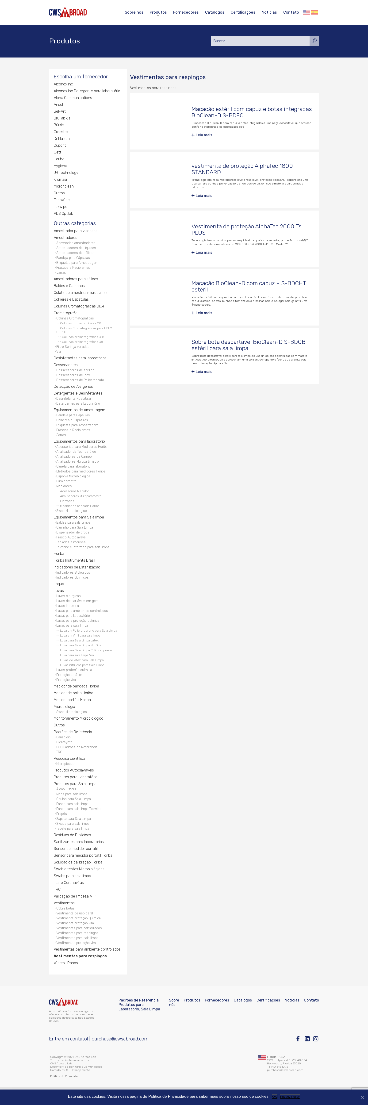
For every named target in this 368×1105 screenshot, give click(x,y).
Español (314, 12)
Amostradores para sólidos (76, 282)
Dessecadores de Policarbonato (80, 384)
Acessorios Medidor (74, 499)
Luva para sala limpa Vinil (77, 667)
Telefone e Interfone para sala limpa (83, 557)
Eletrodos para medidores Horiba (81, 478)
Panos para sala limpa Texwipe (79, 824)
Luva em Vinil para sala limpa (80, 647)
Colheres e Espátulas (71, 302)
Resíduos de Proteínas (72, 851)
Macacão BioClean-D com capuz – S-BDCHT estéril (249, 286)
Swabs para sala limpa (73, 839)
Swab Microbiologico (71, 519)
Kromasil (61, 180)
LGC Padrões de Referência (77, 760)
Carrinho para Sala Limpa (75, 536)
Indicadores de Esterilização (77, 577)
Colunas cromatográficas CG (80, 326)
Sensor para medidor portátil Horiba (83, 871)
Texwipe (60, 207)
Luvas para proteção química (78, 632)
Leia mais (204, 135)
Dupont (60, 146)
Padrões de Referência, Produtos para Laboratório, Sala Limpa (139, 1022)
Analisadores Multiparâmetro (78, 468)
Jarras (61, 275)
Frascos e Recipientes (73, 270)
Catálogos (214, 12)
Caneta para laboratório (74, 473)
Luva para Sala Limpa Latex (79, 652)
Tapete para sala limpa (73, 844)
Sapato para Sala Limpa (74, 834)
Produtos (158, 12)
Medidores (64, 494)
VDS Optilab (63, 214)
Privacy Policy (290, 1096)
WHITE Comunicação (88, 1084)
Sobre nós (134, 12)
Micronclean (64, 187)
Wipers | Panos (66, 980)
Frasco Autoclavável (72, 546)
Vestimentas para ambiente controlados (87, 967)
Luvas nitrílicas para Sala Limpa (82, 677)
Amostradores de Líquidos (76, 249)
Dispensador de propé (73, 541)
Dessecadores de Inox (73, 379)
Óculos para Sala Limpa (74, 813)
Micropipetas (66, 777)
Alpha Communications (73, 98)
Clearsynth (64, 755)
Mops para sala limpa (72, 808)
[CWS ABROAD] (68, 12)
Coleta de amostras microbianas (80, 295)
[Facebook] (299, 1057)
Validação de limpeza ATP (75, 912)
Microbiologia (64, 719)
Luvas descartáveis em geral (78, 611)
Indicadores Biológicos (73, 582)
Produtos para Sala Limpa (75, 797)
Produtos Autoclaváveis (74, 784)
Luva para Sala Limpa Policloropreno (86, 662)
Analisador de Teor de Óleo (76, 458)
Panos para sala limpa (73, 819)
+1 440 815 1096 (277, 1084)
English (306, 12)
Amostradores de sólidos (75, 255)
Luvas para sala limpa (73, 637)
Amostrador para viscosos (75, 232)
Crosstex (61, 132)
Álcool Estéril (66, 803)
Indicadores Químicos (72, 587)
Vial (59, 355)
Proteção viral (66, 692)
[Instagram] (316, 1057)
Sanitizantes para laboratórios (79, 858)
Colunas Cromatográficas (75, 321)
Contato (291, 12)
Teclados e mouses (71, 551)
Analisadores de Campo (74, 463)
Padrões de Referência (73, 744)
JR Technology (66, 173)
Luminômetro (66, 489)
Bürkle (59, 125)
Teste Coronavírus (69, 898)
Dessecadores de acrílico (75, 374)
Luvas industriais (69, 616)
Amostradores (65, 239)
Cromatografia (65, 316)
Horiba (59, 159)
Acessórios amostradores (76, 244)
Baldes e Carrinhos (69, 288)
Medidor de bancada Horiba (80, 514)
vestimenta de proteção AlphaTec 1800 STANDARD (242, 169)
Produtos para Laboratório (75, 791)
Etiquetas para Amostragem (77, 265)
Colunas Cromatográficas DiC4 (79, 309)
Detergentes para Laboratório (78, 408)
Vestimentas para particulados (79, 945)
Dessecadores (66, 368)
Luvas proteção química (74, 682)
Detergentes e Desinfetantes (78, 397)
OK (274, 1096)
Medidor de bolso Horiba (73, 705)
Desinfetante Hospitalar (74, 403)
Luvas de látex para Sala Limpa (82, 672)
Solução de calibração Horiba (78, 878)
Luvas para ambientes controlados (82, 622)
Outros (59, 194)
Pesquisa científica (69, 772)
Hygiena (60, 166)
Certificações (243, 12)
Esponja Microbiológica (73, 484)
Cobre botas (65, 924)
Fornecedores (186, 12)
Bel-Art (60, 112)
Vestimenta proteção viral (76, 940)
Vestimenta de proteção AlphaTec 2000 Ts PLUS (247, 229)
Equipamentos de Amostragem (79, 414)
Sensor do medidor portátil (76, 864)
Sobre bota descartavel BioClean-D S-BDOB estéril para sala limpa (249, 345)
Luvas (59, 601)
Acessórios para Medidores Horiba (82, 453)
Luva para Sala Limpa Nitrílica (80, 657)
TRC (59, 765)
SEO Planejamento (78, 1088)
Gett (57, 153)
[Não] (362, 1097)
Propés (61, 829)
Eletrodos (67, 509)
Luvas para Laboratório (73, 627)
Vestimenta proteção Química (78, 935)
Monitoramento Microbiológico (79, 731)
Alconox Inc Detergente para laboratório (87, 91)
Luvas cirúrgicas (68, 606)
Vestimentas (64, 919)
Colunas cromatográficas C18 (83, 340)
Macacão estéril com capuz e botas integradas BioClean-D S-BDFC (237, 112)
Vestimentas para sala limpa (78, 955)
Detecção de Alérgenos (73, 390)
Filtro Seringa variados (73, 350)
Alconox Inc (63, 85)
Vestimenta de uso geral (74, 930)
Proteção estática (69, 687)
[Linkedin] (307, 1057)
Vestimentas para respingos (77, 950)
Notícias (269, 12)
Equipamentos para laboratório (79, 447)
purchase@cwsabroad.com (120, 1056)
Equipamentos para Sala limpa (79, 525)
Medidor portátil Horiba (72, 712)
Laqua (59, 594)
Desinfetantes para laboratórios (80, 361)
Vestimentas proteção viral (76, 961)
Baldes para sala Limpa (74, 531)
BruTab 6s (62, 119)
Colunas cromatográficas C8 (82, 345)
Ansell (59, 105)
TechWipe (62, 200)
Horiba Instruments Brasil (74, 570)
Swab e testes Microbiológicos (79, 885)
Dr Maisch (62, 139)
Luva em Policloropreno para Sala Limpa (88, 642)
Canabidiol (64, 750)
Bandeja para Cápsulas (73, 260)
